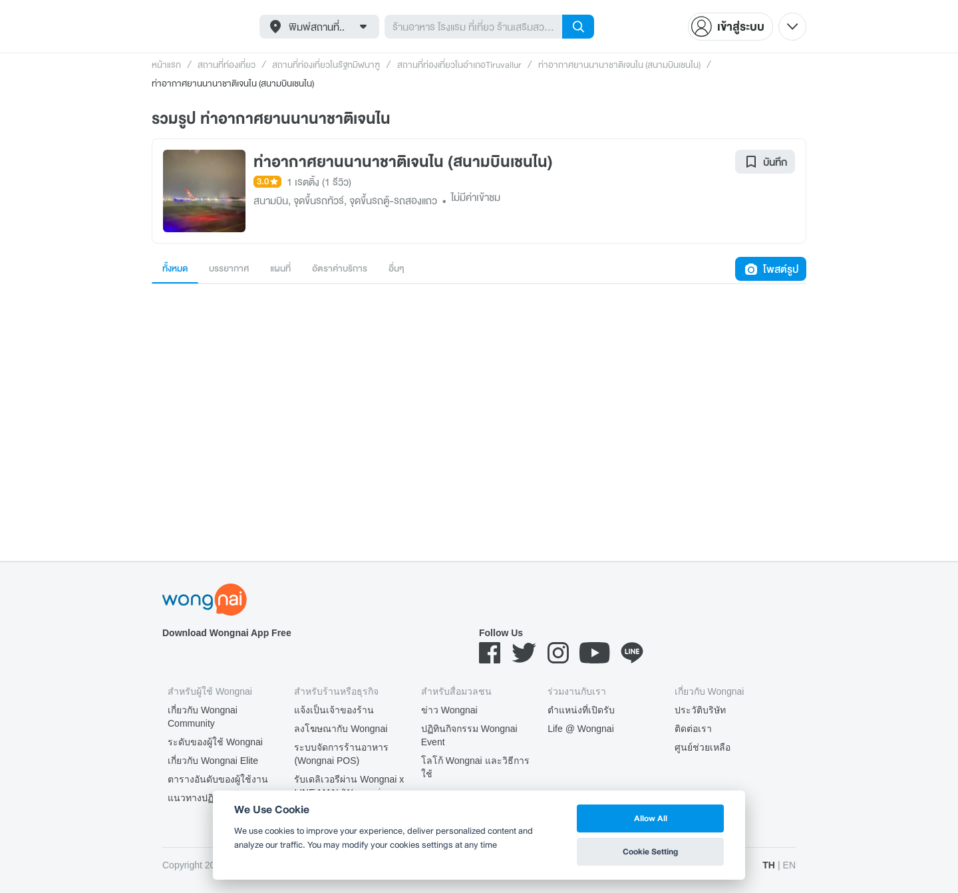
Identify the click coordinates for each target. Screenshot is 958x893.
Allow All (650, 818)
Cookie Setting (650, 851)
